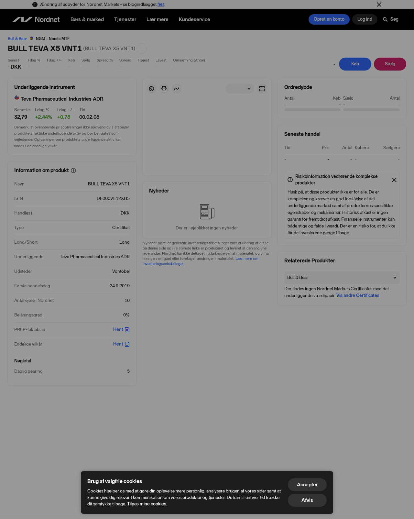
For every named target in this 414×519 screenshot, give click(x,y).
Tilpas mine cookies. (147, 504)
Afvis (307, 500)
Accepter (307, 484)
